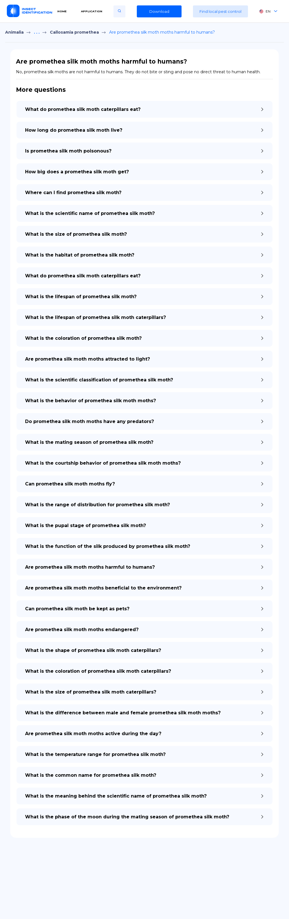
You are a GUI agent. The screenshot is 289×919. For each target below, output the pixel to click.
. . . (37, 32)
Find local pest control (220, 11)
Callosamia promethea (74, 32)
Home (62, 11)
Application (91, 11)
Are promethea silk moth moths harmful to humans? (162, 32)
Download (159, 11)
